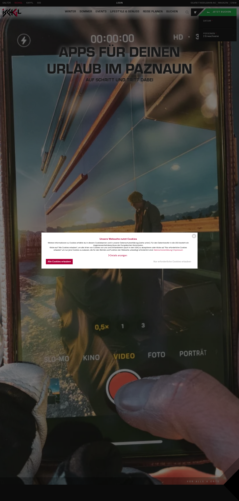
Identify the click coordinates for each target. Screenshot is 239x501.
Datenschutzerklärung (163, 250)
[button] (117, 255)
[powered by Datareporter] (194, 238)
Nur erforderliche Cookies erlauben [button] (172, 261)
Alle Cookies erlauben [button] (59, 261)
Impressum (178, 250)
